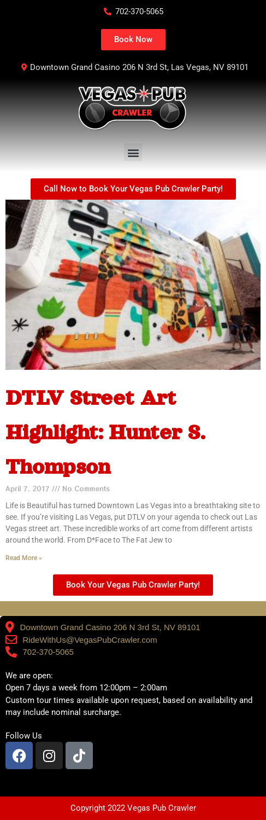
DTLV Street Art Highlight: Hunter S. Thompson (105, 432)
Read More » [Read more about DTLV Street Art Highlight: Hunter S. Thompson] (23, 558)
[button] (133, 152)
